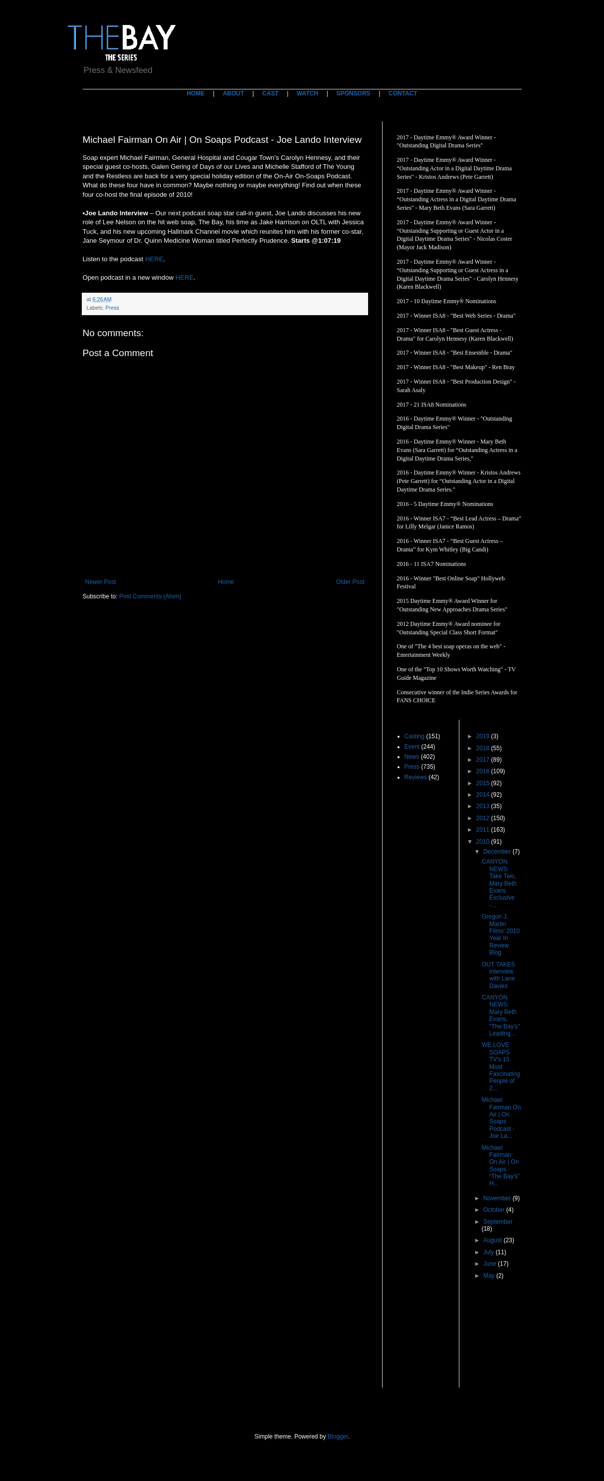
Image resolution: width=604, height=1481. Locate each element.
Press (112, 308)
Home (226, 581)
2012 (483, 818)
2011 (483, 829)
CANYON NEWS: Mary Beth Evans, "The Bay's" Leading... (501, 1015)
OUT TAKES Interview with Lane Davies (498, 975)
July (489, 1252)
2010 (483, 841)
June (490, 1263)
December (498, 851)
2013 (483, 806)
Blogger (338, 1436)
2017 (483, 759)
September (498, 1221)
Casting (414, 736)
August (493, 1240)
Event (412, 746)
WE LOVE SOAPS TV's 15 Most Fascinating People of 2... (501, 1066)
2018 (483, 748)
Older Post (350, 581)
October (494, 1209)
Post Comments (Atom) (150, 596)
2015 (483, 783)
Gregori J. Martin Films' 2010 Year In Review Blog (501, 934)
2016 (483, 771)
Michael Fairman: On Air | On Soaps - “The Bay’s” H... (501, 1165)
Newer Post (100, 581)
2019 (483, 736)
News (411, 756)
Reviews (415, 777)
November (498, 1198)
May (489, 1275)
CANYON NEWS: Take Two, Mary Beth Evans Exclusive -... (499, 883)
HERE (154, 259)
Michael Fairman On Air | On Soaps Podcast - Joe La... (501, 1117)
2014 (483, 794)
